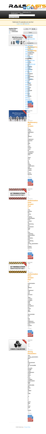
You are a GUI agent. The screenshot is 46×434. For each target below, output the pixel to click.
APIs (26, 55)
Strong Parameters (32, 352)
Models (27, 77)
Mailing (27, 75)
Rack (26, 84)
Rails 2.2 (27, 90)
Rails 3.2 (27, 97)
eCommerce (28, 71)
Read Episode (30, 183)
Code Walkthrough (30, 64)
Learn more (20, 24)
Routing (27, 103)
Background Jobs (30, 60)
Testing (27, 108)
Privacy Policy (27, 427)
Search (27, 104)
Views (26, 112)
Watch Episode (30, 180)
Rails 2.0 (27, 86)
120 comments (30, 120)
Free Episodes (29, 35)
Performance (28, 79)
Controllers (28, 66)
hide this (27, 24)
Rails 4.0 (27, 99)
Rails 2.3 (27, 92)
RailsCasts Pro (27, 12)
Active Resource (29, 47)
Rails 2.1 (27, 88)
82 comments (30, 271)
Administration (29, 51)
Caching (27, 62)
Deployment (28, 69)
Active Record (29, 45)
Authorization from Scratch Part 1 (33, 277)
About (21, 13)
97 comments (30, 198)
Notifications (14, 13)
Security (27, 106)
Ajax (26, 53)
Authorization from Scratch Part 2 (33, 204)
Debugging (28, 68)
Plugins (27, 80)
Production (28, 82)
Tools (26, 110)
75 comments (30, 349)
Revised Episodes (30, 39)
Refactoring (28, 101)
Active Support (29, 49)
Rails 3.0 (27, 93)
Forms (27, 73)
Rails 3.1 (27, 95)
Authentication (29, 56)
